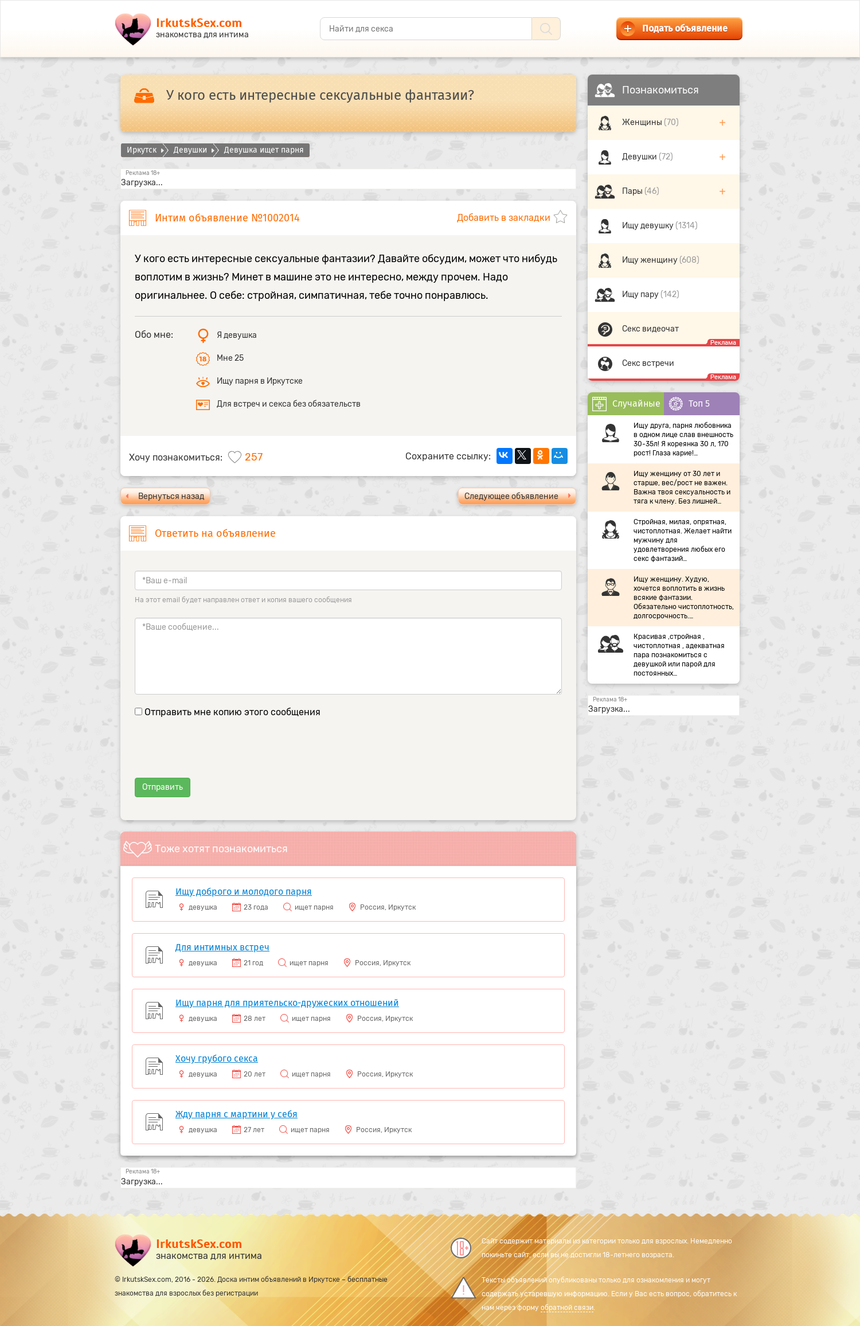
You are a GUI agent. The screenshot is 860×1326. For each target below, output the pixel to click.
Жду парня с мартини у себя (236, 1114)
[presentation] (222, 755)
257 (254, 457)
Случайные (626, 404)
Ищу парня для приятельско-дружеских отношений (287, 1002)
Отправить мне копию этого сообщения (232, 712)
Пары (633, 191)
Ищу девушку (648, 226)
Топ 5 (689, 404)
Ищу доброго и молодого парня (243, 891)
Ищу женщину (650, 260)
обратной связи (567, 1308)
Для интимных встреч (222, 947)
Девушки (640, 157)
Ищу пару (641, 294)
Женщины (643, 122)
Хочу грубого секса (216, 1058)
